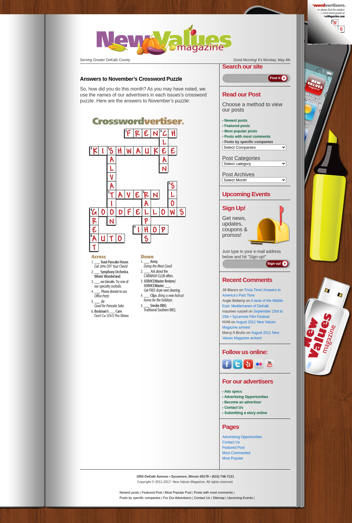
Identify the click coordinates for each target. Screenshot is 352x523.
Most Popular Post (178, 492)
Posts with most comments (213, 492)
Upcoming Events (240, 498)
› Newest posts (234, 120)
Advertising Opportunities (242, 437)
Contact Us (231, 442)
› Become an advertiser (241, 402)
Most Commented (236, 453)
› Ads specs (232, 391)
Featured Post (233, 448)
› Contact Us (232, 407)
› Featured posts (236, 126)
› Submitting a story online (244, 413)
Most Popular (232, 458)
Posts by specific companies (139, 498)
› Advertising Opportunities (245, 397)
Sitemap (219, 498)
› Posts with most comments (246, 136)
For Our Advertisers (177, 498)
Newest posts (129, 492)
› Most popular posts (239, 131)
